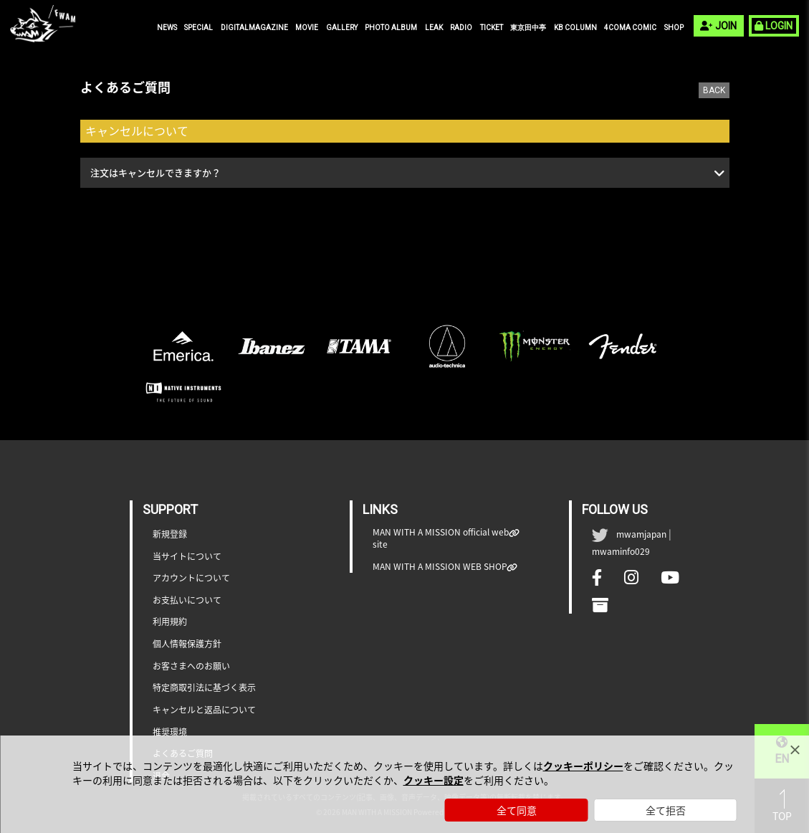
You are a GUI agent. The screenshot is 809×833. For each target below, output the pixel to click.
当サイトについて (187, 557)
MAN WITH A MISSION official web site (441, 538)
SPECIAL (198, 28)
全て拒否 (666, 810)
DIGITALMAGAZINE (254, 28)
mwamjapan (641, 534)
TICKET (491, 28)
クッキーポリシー (583, 765)
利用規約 (170, 622)
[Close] (794, 749)
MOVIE (306, 28)
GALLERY (342, 28)
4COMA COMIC (630, 28)
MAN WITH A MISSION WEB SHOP (440, 567)
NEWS (167, 28)
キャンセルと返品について (204, 710)
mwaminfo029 (621, 551)
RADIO (461, 28)
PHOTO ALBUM (391, 28)
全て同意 (517, 810)
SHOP (674, 28)
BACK (714, 90)
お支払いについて (187, 600)
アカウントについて (191, 578)
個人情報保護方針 (187, 644)
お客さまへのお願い (191, 666)
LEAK (434, 28)
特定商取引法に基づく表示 (204, 688)
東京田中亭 (528, 28)
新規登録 (170, 534)
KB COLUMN (575, 28)
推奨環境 (170, 732)
